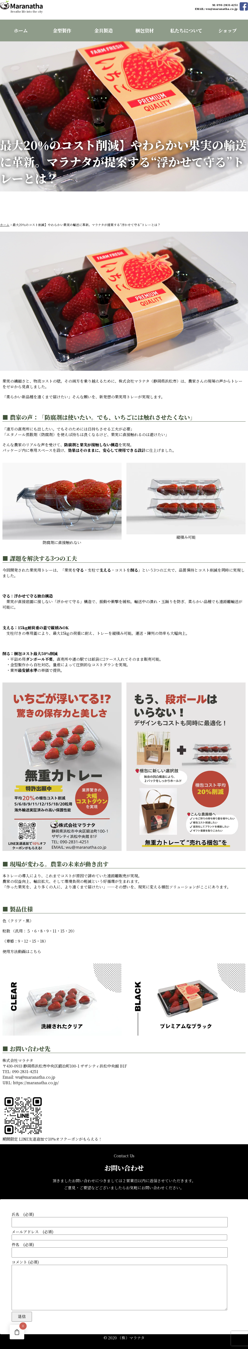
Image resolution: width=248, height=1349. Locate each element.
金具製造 (103, 30)
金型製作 (62, 30)
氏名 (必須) (124, 1211)
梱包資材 (144, 30)
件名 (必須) (124, 1241)
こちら (35, 943)
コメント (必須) (124, 1280)
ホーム (21, 30)
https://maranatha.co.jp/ (36, 1074)
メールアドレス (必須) (124, 1226)
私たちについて (186, 30)
